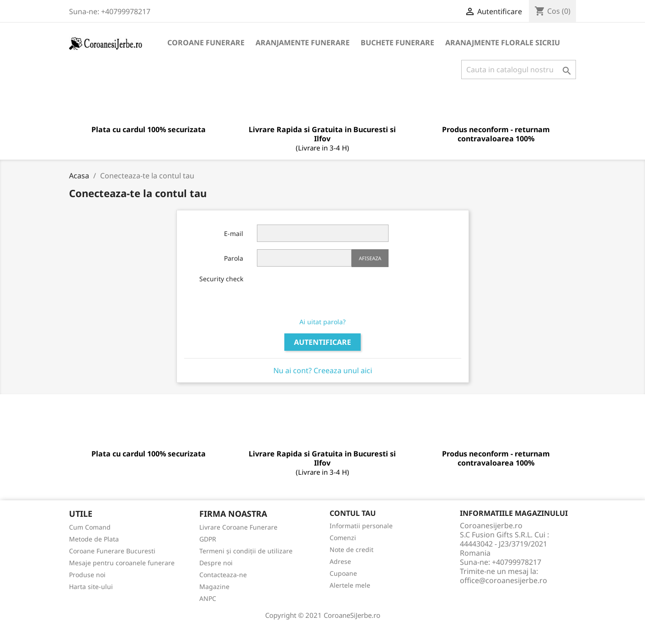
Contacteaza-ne (223, 574)
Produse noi (87, 574)
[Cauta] (518, 69)
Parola (233, 258)
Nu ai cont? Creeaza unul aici (322, 370)
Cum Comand (90, 527)
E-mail (233, 233)
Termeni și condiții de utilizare (246, 551)
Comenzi (343, 537)
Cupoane (343, 573)
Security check (221, 278)
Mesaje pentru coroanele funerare (122, 562)
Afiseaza (370, 258)
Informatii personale (361, 525)
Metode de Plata (94, 539)
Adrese (340, 561)
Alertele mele (350, 585)
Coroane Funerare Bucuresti (112, 551)
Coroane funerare (206, 43)
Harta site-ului (91, 586)
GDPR (207, 539)
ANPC (207, 598)
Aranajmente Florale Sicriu (502, 43)
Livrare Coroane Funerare (238, 527)
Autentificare (322, 342)
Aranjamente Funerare (303, 43)
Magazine (214, 586)
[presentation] (326, 292)
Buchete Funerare (397, 43)
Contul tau (353, 513)
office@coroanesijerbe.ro (503, 580)
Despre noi (216, 562)
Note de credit (351, 549)
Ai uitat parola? (322, 321)
